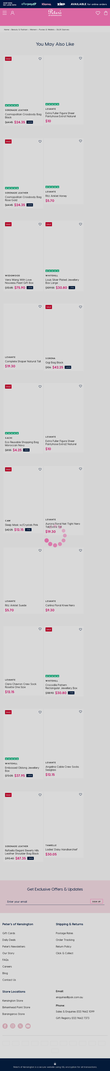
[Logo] (55, 12)
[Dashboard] (12, 12)
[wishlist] (98, 12)
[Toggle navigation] (5, 12)
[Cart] (105, 12)
